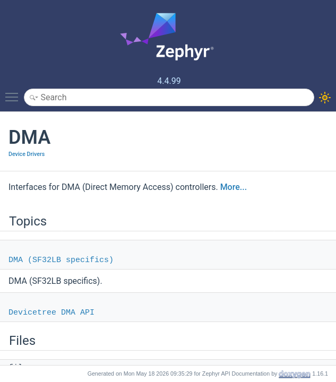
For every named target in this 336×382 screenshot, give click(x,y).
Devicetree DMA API (51, 312)
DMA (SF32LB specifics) (61, 260)
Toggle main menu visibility (14, 92)
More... (233, 187)
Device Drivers (26, 154)
